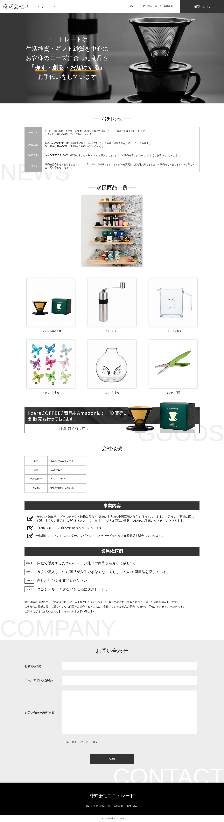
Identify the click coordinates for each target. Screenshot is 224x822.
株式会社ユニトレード (29, 6)
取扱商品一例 (150, 6)
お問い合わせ (202, 6)
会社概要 (168, 6)
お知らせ (132, 6)
